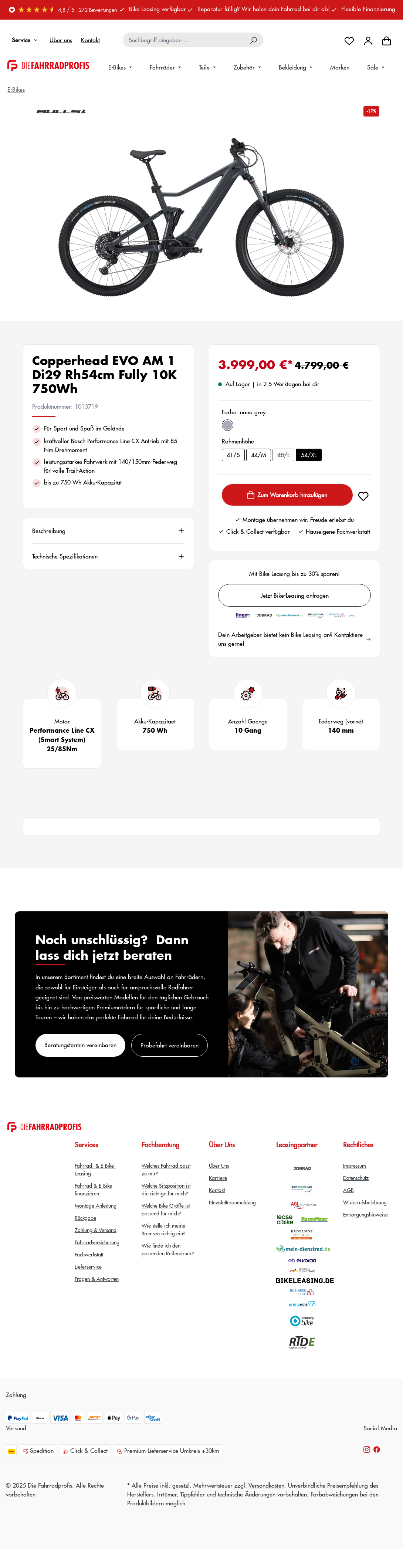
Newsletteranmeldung (232, 1202)
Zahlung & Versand (95, 1230)
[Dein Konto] (368, 40)
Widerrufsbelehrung (365, 1202)
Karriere (218, 1177)
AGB (348, 1190)
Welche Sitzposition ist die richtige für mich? (166, 1189)
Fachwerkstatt (89, 1254)
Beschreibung (48, 530)
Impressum (354, 1165)
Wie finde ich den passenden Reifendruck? (168, 1249)
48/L (285, 455)
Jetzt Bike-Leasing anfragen (295, 595)
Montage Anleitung (95, 1205)
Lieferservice (88, 1266)
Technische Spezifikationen (65, 556)
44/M (258, 454)
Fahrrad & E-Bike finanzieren (93, 1189)
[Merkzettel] (349, 40)
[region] (201, 217)
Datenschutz (356, 1177)
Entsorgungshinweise (365, 1214)
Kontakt (90, 40)
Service (26, 40)
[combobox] (184, 40)
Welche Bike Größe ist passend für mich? (166, 1209)
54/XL (308, 454)
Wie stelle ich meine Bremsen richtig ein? (163, 1229)
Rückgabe (85, 1217)
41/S (233, 454)
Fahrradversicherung (97, 1242)
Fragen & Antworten (97, 1278)
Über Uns (219, 1165)
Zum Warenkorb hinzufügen (287, 494)
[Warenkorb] (386, 40)
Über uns (61, 40)
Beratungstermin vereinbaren (80, 1044)
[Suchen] (254, 40)
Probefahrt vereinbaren (169, 1045)
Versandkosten (266, 1485)
